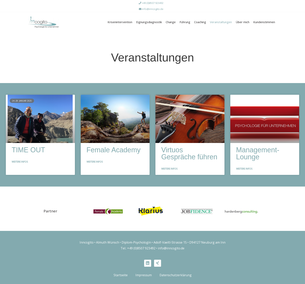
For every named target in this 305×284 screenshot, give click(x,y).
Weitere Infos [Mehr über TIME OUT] (20, 160)
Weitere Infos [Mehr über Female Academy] (95, 160)
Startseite (120, 274)
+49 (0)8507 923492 (151, 3)
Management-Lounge (257, 152)
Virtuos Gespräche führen (189, 152)
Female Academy (114, 149)
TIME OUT (28, 149)
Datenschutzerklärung (175, 274)
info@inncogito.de (151, 9)
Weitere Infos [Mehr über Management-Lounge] (244, 167)
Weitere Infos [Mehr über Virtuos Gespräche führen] (169, 167)
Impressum (143, 274)
